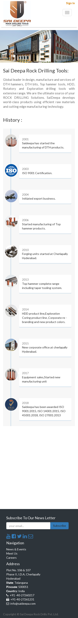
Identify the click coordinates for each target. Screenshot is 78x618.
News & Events (16, 549)
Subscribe (59, 525)
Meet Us (11, 553)
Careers (11, 557)
